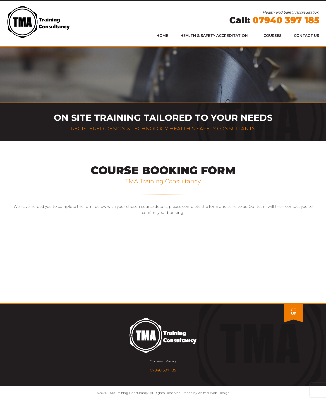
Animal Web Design (214, 393)
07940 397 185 (286, 20)
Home (162, 36)
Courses (273, 36)
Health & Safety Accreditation (214, 36)
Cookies (156, 361)
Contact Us (306, 36)
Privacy (171, 361)
